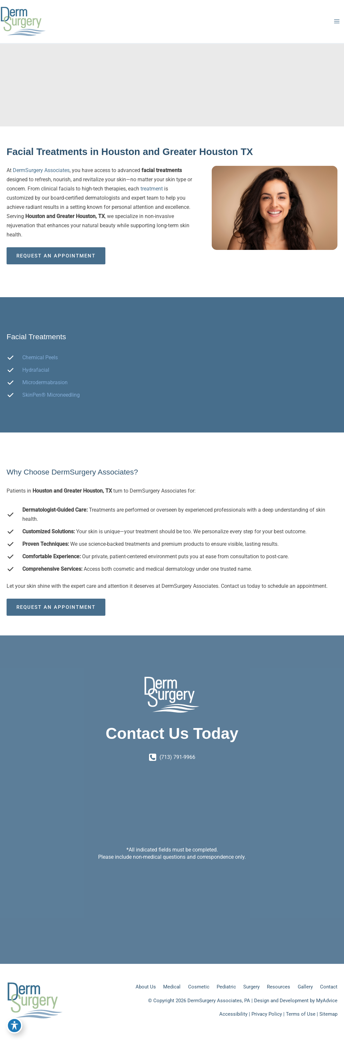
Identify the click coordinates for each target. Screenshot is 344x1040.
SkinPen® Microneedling (51, 395)
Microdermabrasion (45, 382)
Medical (172, 987)
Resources (278, 987)
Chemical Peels (40, 357)
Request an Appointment (56, 256)
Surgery (251, 987)
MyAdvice (326, 1001)
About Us (146, 987)
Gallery (305, 987)
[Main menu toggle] (336, 21)
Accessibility (233, 1014)
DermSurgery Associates (41, 170)
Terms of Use (300, 1014)
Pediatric (226, 987)
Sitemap (328, 1014)
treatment (152, 189)
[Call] (172, 757)
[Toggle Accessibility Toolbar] (14, 1025)
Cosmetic (198, 987)
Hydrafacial (35, 370)
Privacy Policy (266, 1014)
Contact (328, 987)
